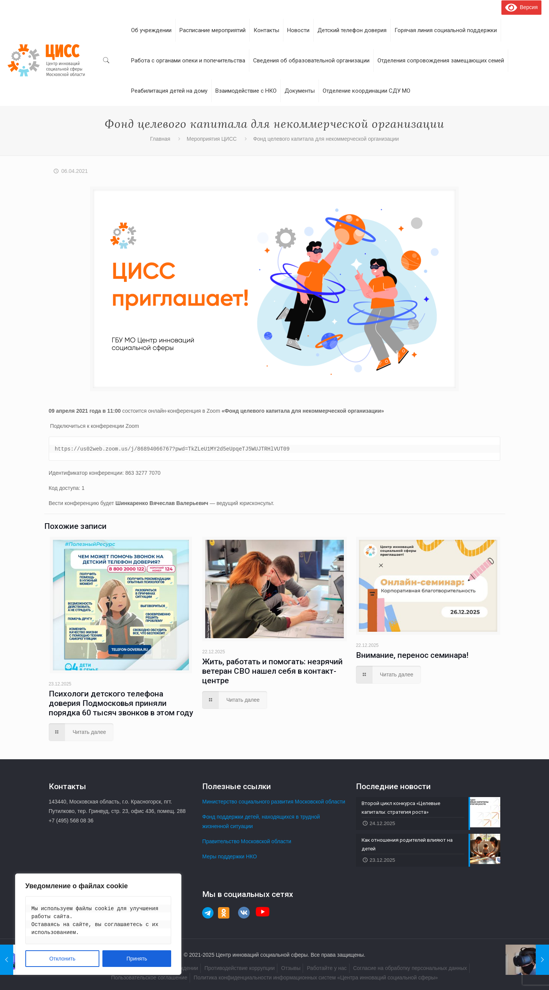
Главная (160, 139)
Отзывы (290, 968)
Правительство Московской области (246, 841)
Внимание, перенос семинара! (412, 655)
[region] (98, 924)
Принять (137, 959)
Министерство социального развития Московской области (273, 802)
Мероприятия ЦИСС (212, 139)
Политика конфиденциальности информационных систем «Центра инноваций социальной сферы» (316, 977)
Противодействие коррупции (239, 968)
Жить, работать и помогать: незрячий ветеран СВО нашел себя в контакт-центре (272, 671)
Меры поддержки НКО (229, 856)
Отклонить (62, 959)
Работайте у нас (326, 968)
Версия (521, 7)
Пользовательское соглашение (149, 977)
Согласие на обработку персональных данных (410, 968)
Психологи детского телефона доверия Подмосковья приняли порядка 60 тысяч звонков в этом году (121, 703)
